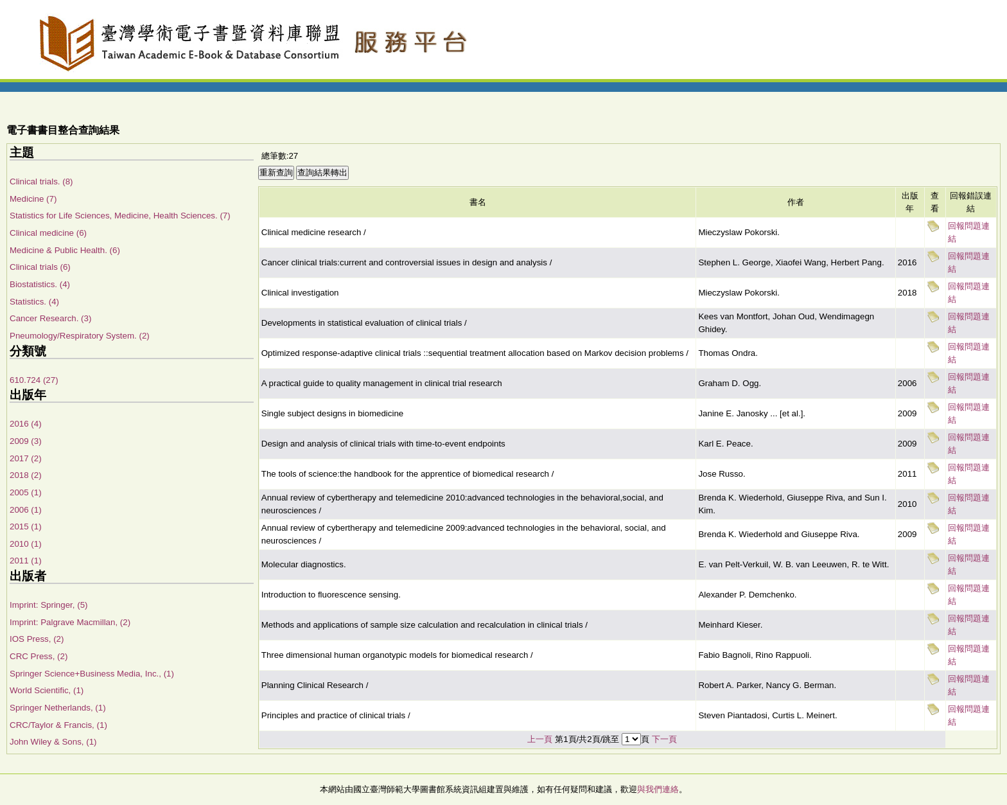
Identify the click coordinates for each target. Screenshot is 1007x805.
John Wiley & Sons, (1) (53, 742)
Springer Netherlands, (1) (58, 707)
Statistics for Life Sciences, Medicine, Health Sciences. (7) (120, 215)
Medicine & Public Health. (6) (65, 250)
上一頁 (539, 739)
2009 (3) (26, 441)
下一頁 (664, 739)
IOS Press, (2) (37, 639)
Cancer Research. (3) (50, 318)
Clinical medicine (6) (48, 233)
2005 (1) (26, 492)
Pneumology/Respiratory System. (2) (80, 336)
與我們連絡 (658, 789)
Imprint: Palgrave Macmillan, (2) (70, 622)
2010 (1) (26, 544)
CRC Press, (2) (38, 656)
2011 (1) (26, 560)
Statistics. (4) (34, 301)
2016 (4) (26, 424)
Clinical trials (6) (40, 267)
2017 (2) (26, 458)
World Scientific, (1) (46, 690)
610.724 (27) (34, 380)
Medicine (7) (33, 199)
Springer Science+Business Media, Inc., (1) (92, 673)
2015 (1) (26, 526)
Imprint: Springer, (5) (48, 605)
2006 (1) (26, 510)
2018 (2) (26, 475)
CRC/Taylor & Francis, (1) (58, 725)
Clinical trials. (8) (41, 181)
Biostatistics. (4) (40, 284)
